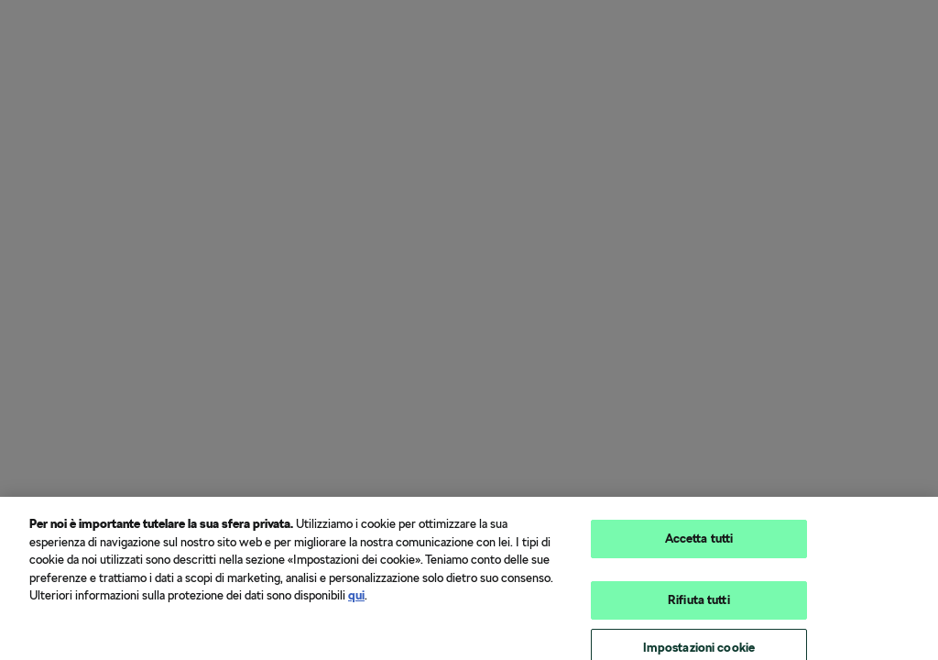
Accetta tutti (699, 542)
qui (356, 599)
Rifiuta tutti (699, 602)
